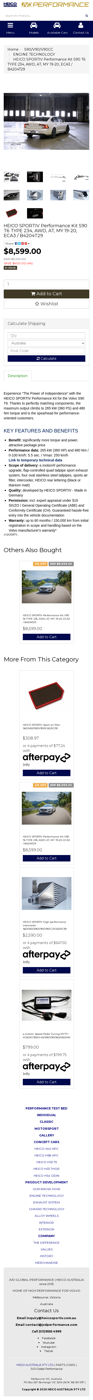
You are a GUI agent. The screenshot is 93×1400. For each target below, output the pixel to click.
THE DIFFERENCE (46, 1242)
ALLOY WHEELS (47, 1216)
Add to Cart (46, 293)
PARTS (60, 1365)
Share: (17, 243)
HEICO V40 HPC (46, 1149)
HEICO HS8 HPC (46, 1155)
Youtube (49, 1342)
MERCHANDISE (46, 1263)
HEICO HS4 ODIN (46, 1175)
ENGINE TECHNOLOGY (47, 1195)
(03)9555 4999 (50, 1331)
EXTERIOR (46, 1229)
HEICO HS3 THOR (46, 1169)
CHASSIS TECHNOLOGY (46, 1209)
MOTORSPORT (46, 1128)
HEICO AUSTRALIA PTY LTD (34, 1365)
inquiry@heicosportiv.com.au (51, 1318)
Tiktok (48, 1351)
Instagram (48, 1347)
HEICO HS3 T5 (46, 1162)
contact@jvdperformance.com (51, 1325)
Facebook (49, 1338)
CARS (71, 1365)
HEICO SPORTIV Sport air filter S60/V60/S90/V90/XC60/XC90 (41, 726)
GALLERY (46, 1135)
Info (26, 765)
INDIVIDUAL (46, 1115)
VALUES (47, 1249)
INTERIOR (46, 1222)
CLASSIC (46, 1122)
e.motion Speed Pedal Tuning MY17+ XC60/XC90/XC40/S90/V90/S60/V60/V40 (46, 1035)
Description (18, 376)
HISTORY (46, 1256)
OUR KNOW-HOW (46, 1189)
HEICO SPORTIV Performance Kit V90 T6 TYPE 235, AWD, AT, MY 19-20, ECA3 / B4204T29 (46, 619)
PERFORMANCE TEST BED (46, 1108)
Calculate (47, 358)
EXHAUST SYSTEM (46, 1202)
